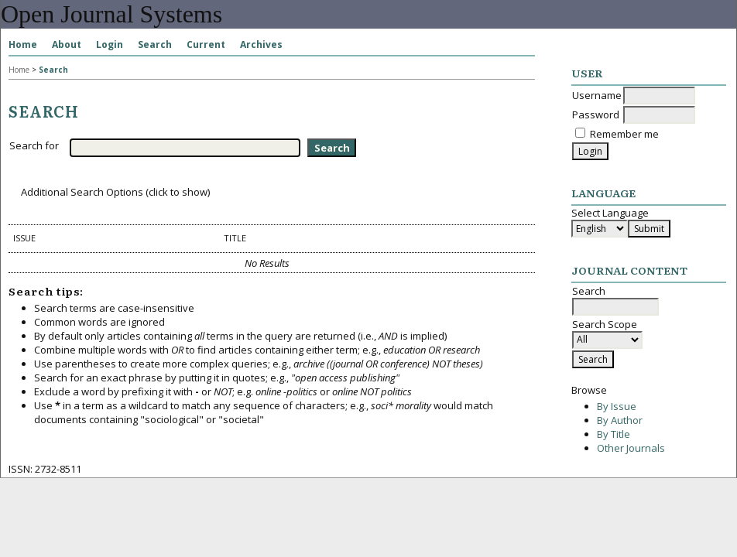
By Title (613, 434)
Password (595, 114)
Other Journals (631, 448)
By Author (620, 420)
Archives (261, 44)
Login (109, 44)
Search (155, 44)
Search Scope (607, 332)
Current (206, 44)
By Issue (616, 406)
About (66, 44)
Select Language (610, 213)
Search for (34, 145)
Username (597, 95)
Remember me (624, 134)
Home (23, 44)
